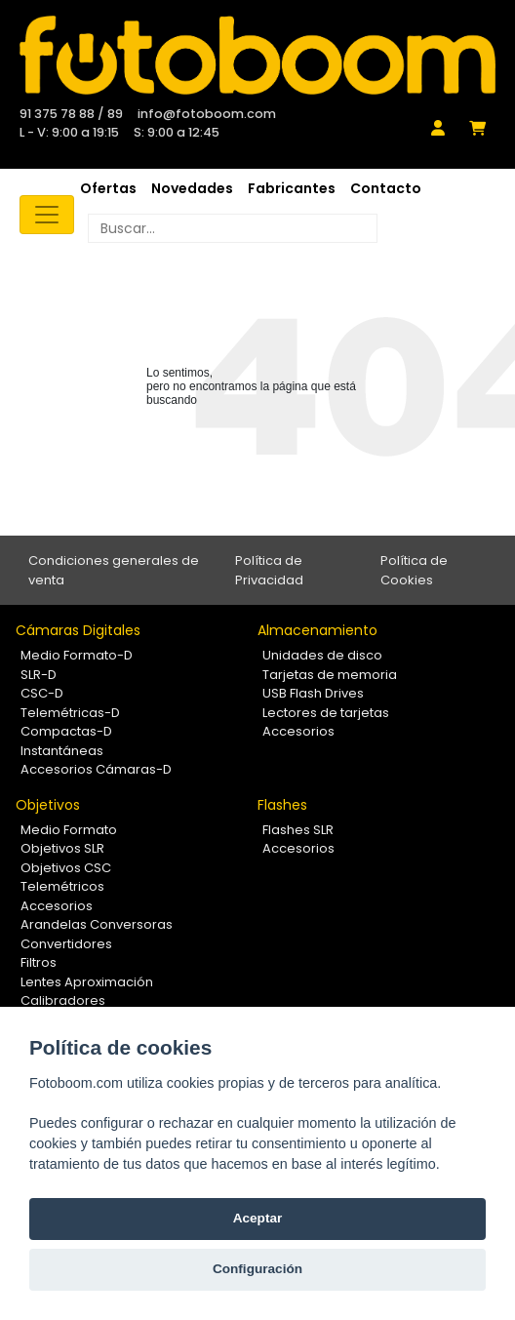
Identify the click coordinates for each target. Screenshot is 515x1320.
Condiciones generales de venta (113, 570)
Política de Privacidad (269, 570)
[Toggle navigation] (47, 214)
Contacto (385, 188)
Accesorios (298, 731)
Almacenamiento (317, 630)
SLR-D (38, 674)
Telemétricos (62, 886)
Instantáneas (61, 750)
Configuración (257, 1268)
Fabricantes (292, 188)
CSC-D (41, 693)
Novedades (192, 188)
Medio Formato (68, 829)
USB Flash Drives (313, 693)
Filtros (38, 962)
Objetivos (48, 805)
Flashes (282, 805)
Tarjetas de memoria (329, 674)
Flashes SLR (298, 829)
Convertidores (66, 944)
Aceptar (258, 1218)
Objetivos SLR (62, 848)
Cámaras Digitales (78, 630)
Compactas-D (66, 731)
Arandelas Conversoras (96, 924)
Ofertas (108, 188)
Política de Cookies (414, 570)
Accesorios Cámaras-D (96, 769)
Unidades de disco (322, 655)
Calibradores (62, 1000)
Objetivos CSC (65, 868)
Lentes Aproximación (86, 982)
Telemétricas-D (70, 712)
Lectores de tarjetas (325, 712)
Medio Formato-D (76, 655)
